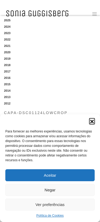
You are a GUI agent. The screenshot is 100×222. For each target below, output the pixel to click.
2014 (7, 90)
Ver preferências (50, 204)
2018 (7, 65)
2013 (7, 97)
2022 (7, 39)
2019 (7, 58)
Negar (50, 190)
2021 (7, 45)
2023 (7, 33)
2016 (7, 77)
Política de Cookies (50, 215)
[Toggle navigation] (94, 14)
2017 (7, 71)
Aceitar (50, 175)
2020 (7, 52)
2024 (7, 26)
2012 (7, 103)
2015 (7, 84)
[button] (92, 121)
